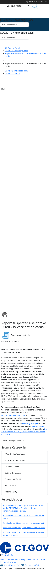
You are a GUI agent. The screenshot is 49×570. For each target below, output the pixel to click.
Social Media (41, 559)
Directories (30, 559)
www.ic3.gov (38, 426)
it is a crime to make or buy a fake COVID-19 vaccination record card (24, 432)
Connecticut (30, 565)
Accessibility (20, 559)
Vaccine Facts (10, 485)
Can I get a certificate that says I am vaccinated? (23, 523)
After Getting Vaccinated (13, 440)
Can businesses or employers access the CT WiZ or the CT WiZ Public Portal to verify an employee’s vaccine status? (23, 508)
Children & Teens (12, 466)
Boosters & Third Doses (15, 460)
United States (10, 565)
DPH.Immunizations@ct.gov (13, 415)
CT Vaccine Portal (12, 48)
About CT (4, 559)
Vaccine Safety (11, 492)
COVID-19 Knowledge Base (16, 50)
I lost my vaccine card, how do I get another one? (24, 527)
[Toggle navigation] (3, 16)
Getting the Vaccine (13, 473)
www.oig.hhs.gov (30, 423)
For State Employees (8, 562)
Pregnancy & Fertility (13, 479)
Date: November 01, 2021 (22, 335)
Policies (11, 559)
